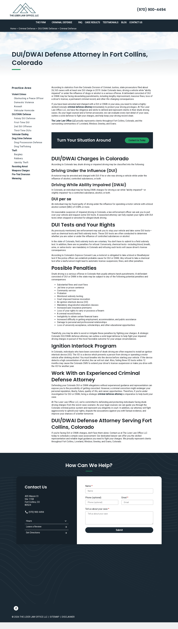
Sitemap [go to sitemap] (54, 617)
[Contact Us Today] (137, 140)
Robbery (18, 158)
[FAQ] (80, 22)
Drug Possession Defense (28, 142)
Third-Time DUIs (22, 130)
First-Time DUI (22, 122)
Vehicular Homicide (24, 110)
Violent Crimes (19, 94)
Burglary (18, 154)
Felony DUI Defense (24, 118)
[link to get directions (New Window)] (47, 500)
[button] (47, 22)
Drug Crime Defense (22, 138)
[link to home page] (24, 9)
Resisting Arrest (20, 166)
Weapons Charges (21, 170)
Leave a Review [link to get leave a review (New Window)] (46, 527)
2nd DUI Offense (23, 126)
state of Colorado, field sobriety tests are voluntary (82, 241)
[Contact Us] (135, 22)
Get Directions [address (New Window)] (46, 533)
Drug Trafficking (22, 146)
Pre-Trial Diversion (21, 174)
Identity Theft (21, 162)
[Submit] (119, 530)
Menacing (16, 178)
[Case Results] (92, 22)
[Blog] (124, 22)
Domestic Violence (24, 102)
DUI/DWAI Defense (21, 114)
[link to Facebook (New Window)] (16, 608)
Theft (14, 150)
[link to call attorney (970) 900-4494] (151, 9)
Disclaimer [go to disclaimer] (68, 617)
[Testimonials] (110, 22)
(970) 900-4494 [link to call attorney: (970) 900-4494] (34, 512)
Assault (18, 106)
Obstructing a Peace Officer (29, 98)
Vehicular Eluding (20, 134)
